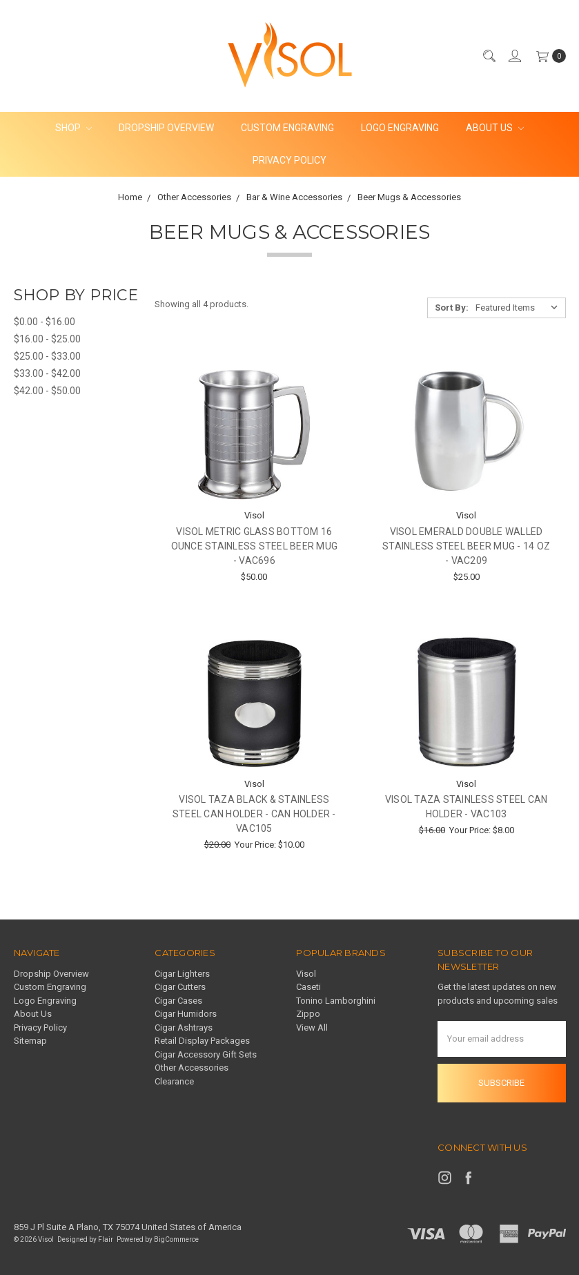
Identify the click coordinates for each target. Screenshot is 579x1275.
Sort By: (452, 307)
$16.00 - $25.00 (47, 338)
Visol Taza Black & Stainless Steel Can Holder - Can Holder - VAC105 (254, 814)
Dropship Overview (166, 127)
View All (312, 1027)
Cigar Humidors (186, 1014)
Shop (73, 127)
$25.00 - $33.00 (47, 356)
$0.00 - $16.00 (44, 321)
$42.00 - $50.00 (47, 390)
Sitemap (30, 1040)
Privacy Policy (289, 160)
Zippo (308, 1014)
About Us (495, 127)
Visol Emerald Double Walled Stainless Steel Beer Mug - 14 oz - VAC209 (466, 546)
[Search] (488, 56)
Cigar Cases (178, 1000)
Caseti (308, 987)
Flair (105, 1239)
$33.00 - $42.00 (47, 373)
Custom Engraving (287, 127)
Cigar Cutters (180, 987)
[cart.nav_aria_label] (548, 56)
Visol (306, 974)
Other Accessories (191, 1067)
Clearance (174, 1081)
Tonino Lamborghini (335, 1000)
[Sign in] (514, 56)
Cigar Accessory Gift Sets (206, 1054)
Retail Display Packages (202, 1040)
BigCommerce (176, 1239)
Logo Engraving (400, 127)
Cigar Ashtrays (184, 1027)
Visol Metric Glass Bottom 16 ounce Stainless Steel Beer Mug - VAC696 (254, 546)
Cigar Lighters (182, 974)
